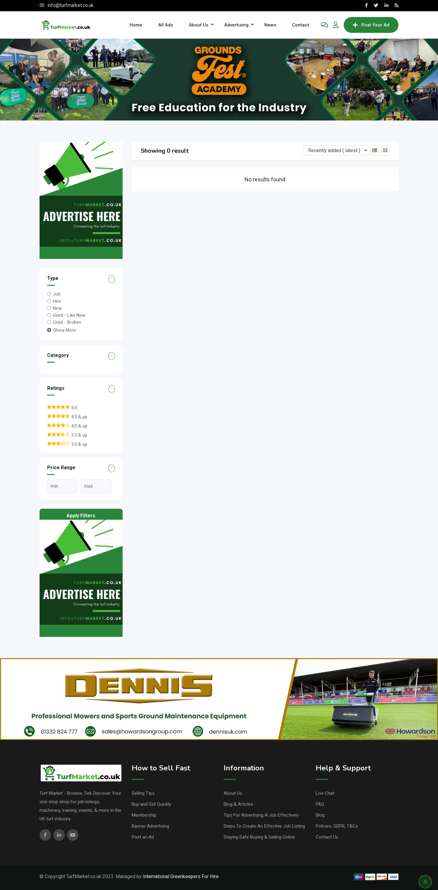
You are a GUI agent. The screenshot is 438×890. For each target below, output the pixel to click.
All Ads (165, 25)
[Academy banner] (219, 79)
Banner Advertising (150, 826)
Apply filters (81, 515)
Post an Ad (143, 837)
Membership (144, 815)
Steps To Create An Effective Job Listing (264, 826)
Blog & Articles (238, 804)
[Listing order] (336, 150)
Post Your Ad (371, 25)
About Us (198, 25)
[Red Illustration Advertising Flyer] (81, 200)
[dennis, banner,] (219, 699)
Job (57, 294)
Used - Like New (69, 315)
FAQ (320, 804)
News (270, 25)
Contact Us (327, 837)
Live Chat (325, 793)
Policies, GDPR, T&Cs (337, 826)
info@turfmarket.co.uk (70, 5)
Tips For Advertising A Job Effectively (261, 815)
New (57, 308)
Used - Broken (67, 322)
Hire (57, 301)
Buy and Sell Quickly (151, 804)
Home (136, 25)
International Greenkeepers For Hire (181, 876)
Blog (320, 815)
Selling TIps (143, 793)
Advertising (236, 25)
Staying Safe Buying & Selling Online (259, 837)
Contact (300, 25)
